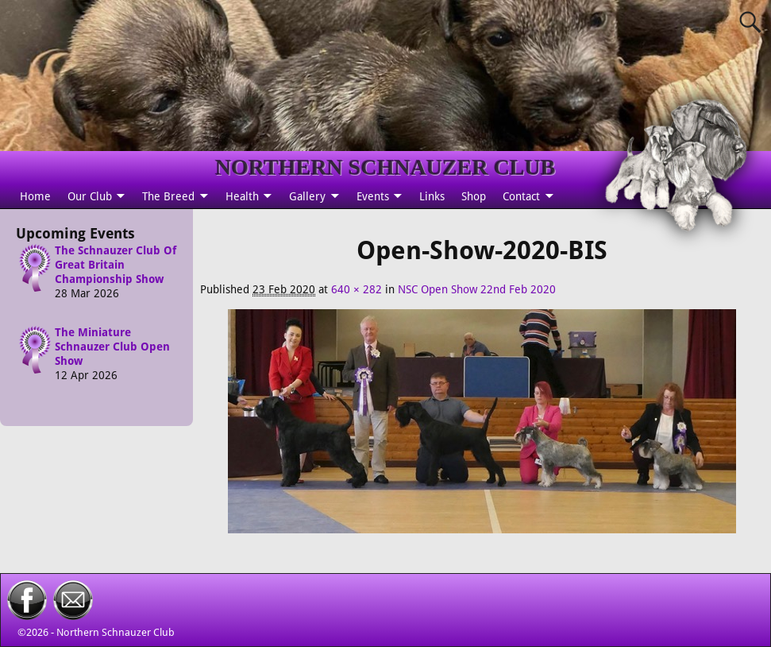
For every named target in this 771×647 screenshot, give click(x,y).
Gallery (307, 196)
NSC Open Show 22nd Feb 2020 (477, 289)
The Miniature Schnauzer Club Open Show (112, 347)
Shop (473, 196)
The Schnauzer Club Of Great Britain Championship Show (115, 264)
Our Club (89, 196)
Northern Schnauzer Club (115, 632)
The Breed (168, 196)
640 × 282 (356, 289)
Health (242, 196)
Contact (521, 196)
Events (373, 196)
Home (35, 196)
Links (432, 196)
